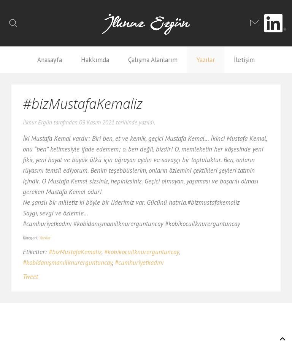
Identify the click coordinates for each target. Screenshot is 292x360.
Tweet (30, 276)
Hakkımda (95, 60)
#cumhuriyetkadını (139, 262)
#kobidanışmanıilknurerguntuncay (67, 262)
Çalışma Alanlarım (153, 60)
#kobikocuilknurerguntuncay (141, 252)
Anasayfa (49, 60)
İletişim (244, 60)
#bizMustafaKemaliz (75, 252)
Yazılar (206, 60)
